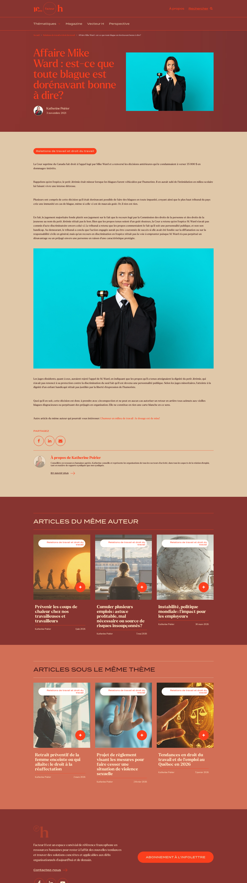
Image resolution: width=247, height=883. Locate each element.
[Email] (60, 441)
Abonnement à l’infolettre (175, 857)
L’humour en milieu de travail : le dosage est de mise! (130, 418)
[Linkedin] (50, 441)
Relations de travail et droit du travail (65, 151)
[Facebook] (39, 441)
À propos (176, 9)
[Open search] (201, 8)
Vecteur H (95, 23)
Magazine (74, 23)
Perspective (119, 23)
